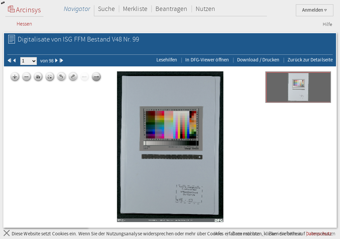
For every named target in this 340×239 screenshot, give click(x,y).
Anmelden (314, 10)
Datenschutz (245, 234)
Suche (106, 9)
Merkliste (135, 9)
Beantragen (171, 9)
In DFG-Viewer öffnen (207, 59)
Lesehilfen (166, 59)
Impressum (323, 234)
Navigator (77, 9)
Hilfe (327, 25)
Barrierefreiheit (285, 234)
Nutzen (205, 9)
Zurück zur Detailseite (310, 59)
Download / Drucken (258, 59)
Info (218, 234)
